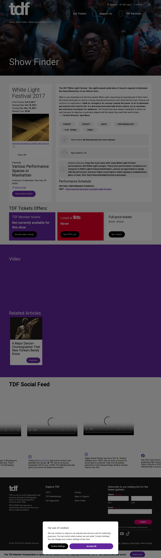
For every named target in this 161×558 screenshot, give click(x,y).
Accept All (91, 546)
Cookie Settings (58, 546)
